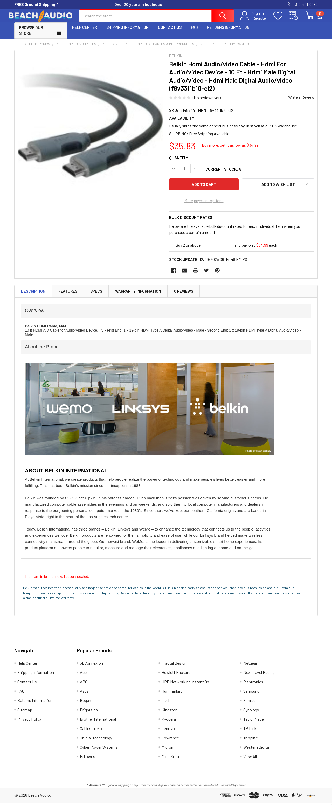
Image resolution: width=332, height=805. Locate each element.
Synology (251, 711)
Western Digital (256, 749)
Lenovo (168, 730)
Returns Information (228, 32)
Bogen (85, 702)
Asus (84, 693)
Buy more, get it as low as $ (230, 149)
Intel (165, 702)
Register (254, 21)
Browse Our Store (31, 35)
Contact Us (170, 32)
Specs (96, 293)
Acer (84, 674)
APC (83, 683)
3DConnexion (91, 665)
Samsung (251, 693)
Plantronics (253, 683)
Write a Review (301, 101)
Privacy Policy (29, 721)
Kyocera (169, 721)
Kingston (169, 711)
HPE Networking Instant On (185, 683)
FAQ (194, 32)
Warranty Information (138, 293)
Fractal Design (174, 665)
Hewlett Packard (176, 674)
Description (33, 293)
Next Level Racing (259, 674)
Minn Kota (170, 758)
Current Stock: (223, 173)
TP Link (250, 730)
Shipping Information (127, 32)
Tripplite (250, 739)
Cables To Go (91, 730)
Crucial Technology (96, 739)
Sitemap (24, 711)
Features (67, 293)
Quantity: (179, 162)
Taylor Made (253, 721)
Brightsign (89, 711)
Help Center (84, 32)
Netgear (250, 665)
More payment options (204, 202)
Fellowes (87, 758)
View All (250, 758)
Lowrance (170, 739)
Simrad (249, 702)
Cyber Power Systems (99, 749)
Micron (167, 749)
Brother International (98, 721)
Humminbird (172, 693)
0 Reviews (183, 293)
